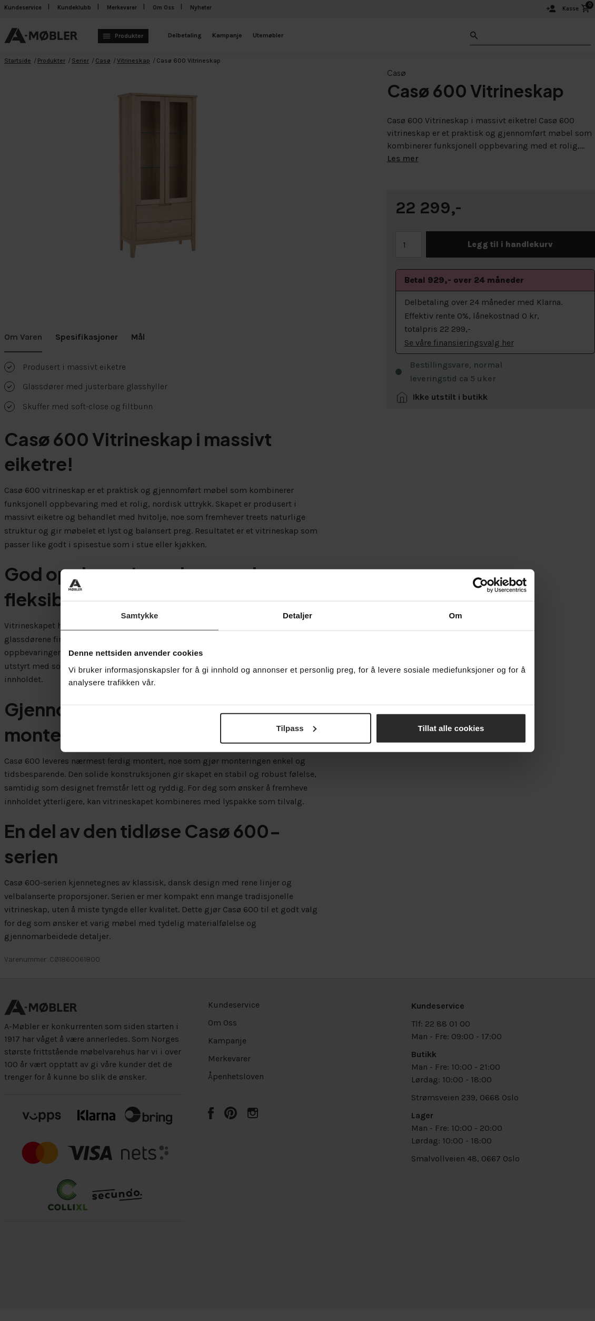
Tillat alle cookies (451, 727)
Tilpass (296, 727)
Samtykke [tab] (139, 615)
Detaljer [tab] (297, 615)
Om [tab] (455, 615)
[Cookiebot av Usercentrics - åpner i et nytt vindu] (480, 585)
